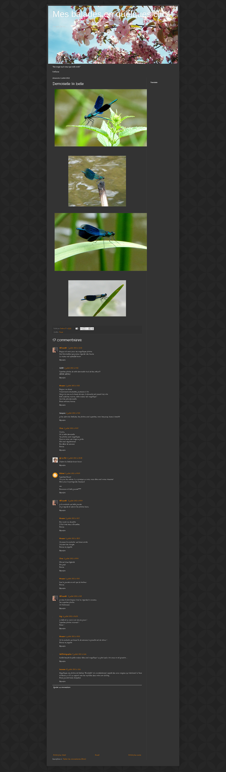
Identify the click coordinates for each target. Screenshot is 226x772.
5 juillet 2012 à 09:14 (71, 558)
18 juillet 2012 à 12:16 (73, 669)
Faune (61, 332)
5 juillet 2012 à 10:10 (73, 578)
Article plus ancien (134, 755)
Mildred (61, 473)
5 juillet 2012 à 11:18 (75, 596)
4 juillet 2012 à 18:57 (73, 538)
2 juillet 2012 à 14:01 (73, 413)
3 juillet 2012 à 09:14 (75, 501)
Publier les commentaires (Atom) (74, 759)
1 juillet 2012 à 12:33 (75, 348)
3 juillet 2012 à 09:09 (72, 473)
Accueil (97, 755)
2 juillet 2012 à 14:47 (71, 428)
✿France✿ (63, 348)
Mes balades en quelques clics (111, 14)
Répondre (62, 360)
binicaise (62, 669)
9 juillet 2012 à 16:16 (79, 654)
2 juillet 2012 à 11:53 (71, 368)
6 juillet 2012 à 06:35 (70, 616)
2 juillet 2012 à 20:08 (74, 458)
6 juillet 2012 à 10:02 (73, 636)
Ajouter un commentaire (61, 687)
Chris (61, 428)
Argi (60, 616)
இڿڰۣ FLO (62, 458)
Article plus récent (59, 755)
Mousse (62, 385)
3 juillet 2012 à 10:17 (73, 518)
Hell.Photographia (65, 654)
